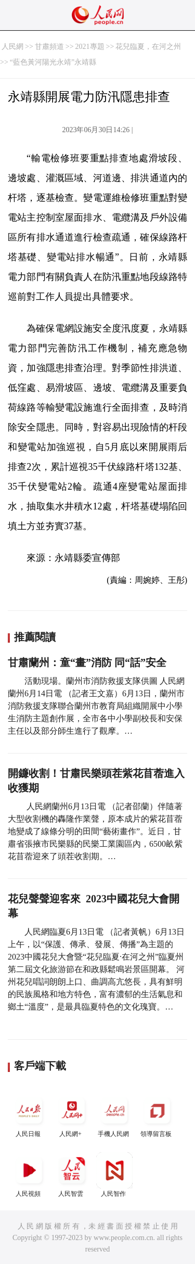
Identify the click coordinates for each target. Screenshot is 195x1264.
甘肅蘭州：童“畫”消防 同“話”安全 (87, 662)
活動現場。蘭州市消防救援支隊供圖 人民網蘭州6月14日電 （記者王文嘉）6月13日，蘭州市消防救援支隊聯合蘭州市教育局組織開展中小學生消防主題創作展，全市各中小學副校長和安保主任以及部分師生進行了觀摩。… (96, 705)
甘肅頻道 (49, 46)
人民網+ (72, 1115)
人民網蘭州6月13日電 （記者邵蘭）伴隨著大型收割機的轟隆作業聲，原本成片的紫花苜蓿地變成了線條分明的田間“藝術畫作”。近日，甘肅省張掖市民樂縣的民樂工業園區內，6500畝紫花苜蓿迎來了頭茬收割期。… (95, 831)
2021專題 (90, 46)
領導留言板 (157, 1115)
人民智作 (114, 1174)
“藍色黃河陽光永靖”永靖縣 (53, 62)
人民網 (12, 46)
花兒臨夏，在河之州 (148, 46)
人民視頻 (29, 1174)
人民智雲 (72, 1174)
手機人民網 (114, 1115)
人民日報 (29, 1115)
